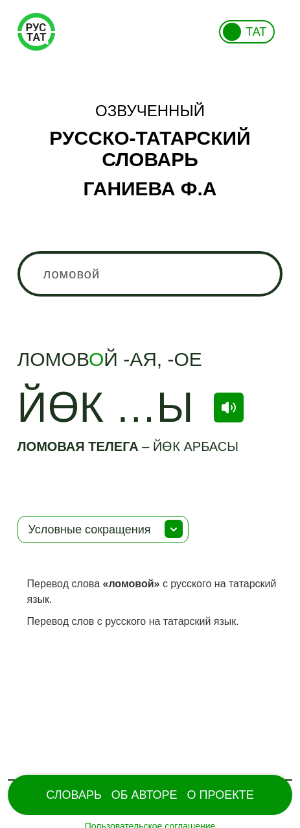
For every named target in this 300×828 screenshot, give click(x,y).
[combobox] (150, 274)
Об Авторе (144, 794)
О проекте (220, 794)
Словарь (73, 794)
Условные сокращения (90, 529)
